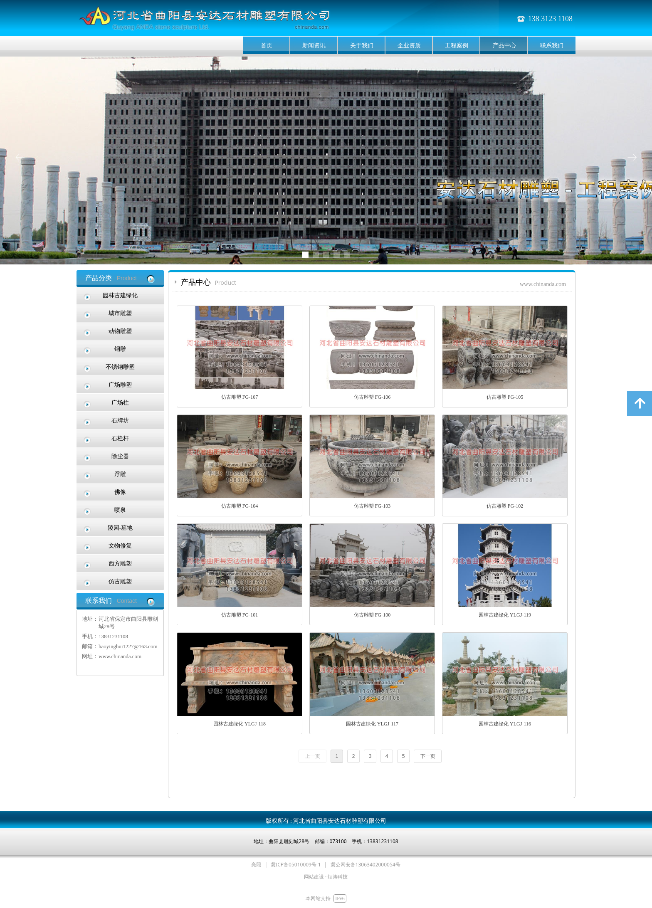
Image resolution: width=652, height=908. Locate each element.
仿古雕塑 (120, 581)
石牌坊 (120, 420)
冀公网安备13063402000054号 (365, 864)
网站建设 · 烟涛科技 (326, 876)
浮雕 (120, 474)
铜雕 (120, 349)
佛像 (120, 492)
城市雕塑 (120, 313)
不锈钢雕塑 (120, 367)
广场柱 (120, 403)
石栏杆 (120, 438)
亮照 (256, 864)
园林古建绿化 (120, 295)
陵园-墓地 (120, 528)
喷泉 (120, 510)
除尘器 (120, 456)
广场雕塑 (120, 385)
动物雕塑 (120, 331)
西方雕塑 (120, 563)
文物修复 (120, 546)
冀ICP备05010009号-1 (296, 864)
